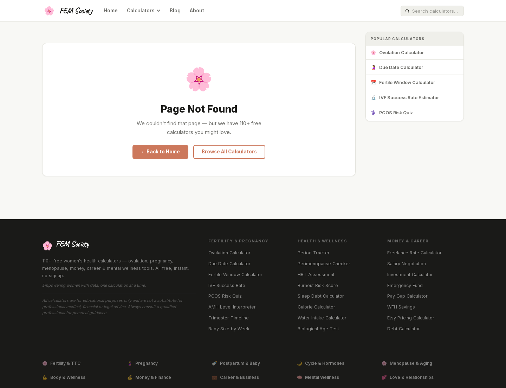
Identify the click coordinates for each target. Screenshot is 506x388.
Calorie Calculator (316, 307)
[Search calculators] (435, 11)
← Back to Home (160, 151)
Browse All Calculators (229, 151)
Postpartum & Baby (236, 363)
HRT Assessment (316, 274)
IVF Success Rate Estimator (405, 98)
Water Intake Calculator (322, 317)
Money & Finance (149, 377)
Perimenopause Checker (324, 263)
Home (111, 10)
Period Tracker (314, 252)
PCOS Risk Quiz (392, 113)
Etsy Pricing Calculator (410, 317)
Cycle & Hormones (320, 363)
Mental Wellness (318, 377)
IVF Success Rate (226, 285)
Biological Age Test (318, 328)
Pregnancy (142, 363)
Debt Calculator (403, 328)
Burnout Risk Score (318, 285)
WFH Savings (401, 307)
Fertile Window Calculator (403, 83)
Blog (175, 10)
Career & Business (235, 377)
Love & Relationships (408, 377)
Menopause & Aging (407, 363)
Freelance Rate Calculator (414, 252)
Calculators (144, 10)
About (197, 10)
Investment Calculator (410, 274)
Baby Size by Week (228, 328)
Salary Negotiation (406, 263)
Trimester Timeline (228, 317)
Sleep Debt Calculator (321, 296)
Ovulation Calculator (397, 53)
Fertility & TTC (61, 363)
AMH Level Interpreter (232, 307)
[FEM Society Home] (67, 11)
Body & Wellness (63, 377)
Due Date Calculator (397, 67)
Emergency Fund (405, 285)
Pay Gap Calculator (407, 296)
